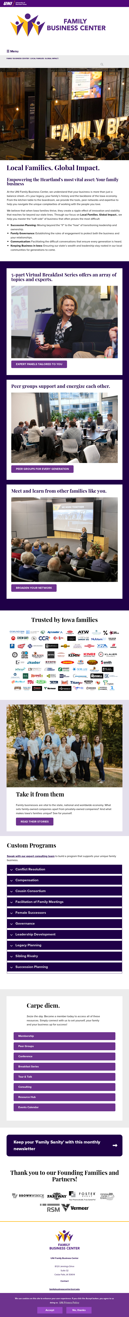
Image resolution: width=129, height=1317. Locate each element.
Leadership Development (32, 934)
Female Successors (27, 913)
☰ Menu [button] (12, 51)
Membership (26, 1036)
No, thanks (79, 1310)
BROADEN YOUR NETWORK (34, 588)
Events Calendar (28, 1107)
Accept (50, 1310)
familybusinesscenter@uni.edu (64, 1289)
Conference (25, 1056)
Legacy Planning (25, 945)
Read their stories (35, 821)
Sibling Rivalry (23, 956)
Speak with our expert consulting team (31, 856)
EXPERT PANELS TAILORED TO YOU (39, 364)
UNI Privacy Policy (69, 1302)
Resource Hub (27, 1097)
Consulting (25, 1087)
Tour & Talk (25, 1076)
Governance (22, 924)
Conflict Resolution (27, 869)
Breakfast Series (28, 1066)
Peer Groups (26, 1046)
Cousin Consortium (27, 891)
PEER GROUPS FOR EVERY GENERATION (42, 469)
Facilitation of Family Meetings (36, 902)
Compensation (23, 880)
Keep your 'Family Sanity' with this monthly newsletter (57, 1145)
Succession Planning (28, 967)
